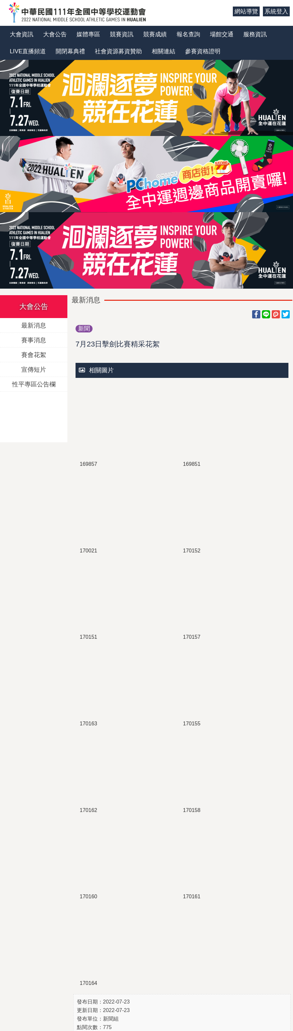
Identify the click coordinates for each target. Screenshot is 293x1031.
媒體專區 (88, 34)
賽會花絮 (33, 354)
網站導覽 (246, 11)
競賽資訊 (121, 34)
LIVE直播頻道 (28, 51)
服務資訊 (255, 34)
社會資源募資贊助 (118, 51)
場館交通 (221, 34)
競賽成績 (155, 34)
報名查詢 (188, 34)
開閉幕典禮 (70, 51)
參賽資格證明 (202, 51)
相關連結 (163, 51)
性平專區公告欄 (34, 383)
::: (225, 11)
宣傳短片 (33, 369)
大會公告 (55, 34)
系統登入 (276, 11)
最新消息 (33, 325)
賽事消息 (33, 339)
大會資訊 (21, 34)
